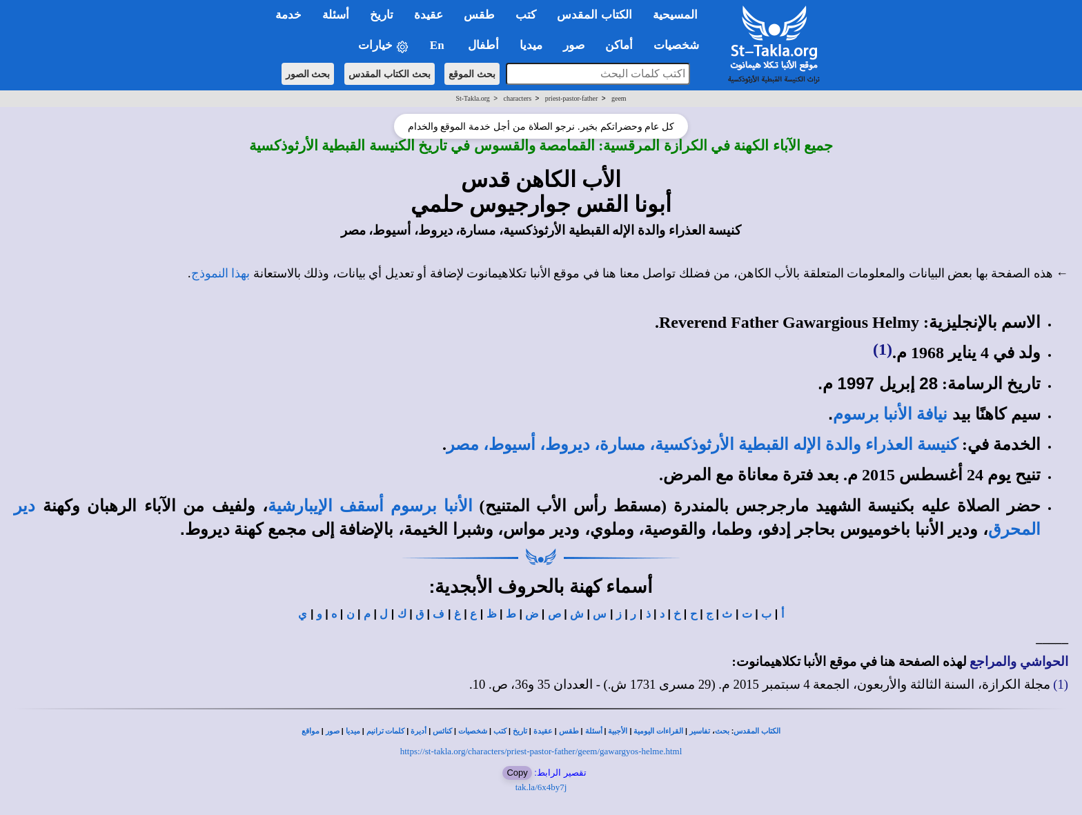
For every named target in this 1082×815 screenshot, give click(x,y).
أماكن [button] (619, 45)
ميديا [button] (531, 45)
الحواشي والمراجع (1019, 661)
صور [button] (573, 45)
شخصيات (472, 731)
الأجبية (617, 731)
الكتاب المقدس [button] (594, 14)
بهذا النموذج (220, 273)
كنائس (442, 731)
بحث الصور (308, 73)
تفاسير (699, 731)
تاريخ (520, 731)
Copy (516, 772)
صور (333, 731)
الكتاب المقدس (757, 731)
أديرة (418, 731)
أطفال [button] (483, 45)
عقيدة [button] (428, 14)
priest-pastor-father (571, 98)
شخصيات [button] (680, 45)
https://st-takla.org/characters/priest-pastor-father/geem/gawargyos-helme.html (541, 751)
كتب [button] (525, 14)
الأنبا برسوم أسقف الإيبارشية (370, 506)
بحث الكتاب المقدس (389, 73)
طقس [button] (479, 14)
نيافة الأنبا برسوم (890, 414)
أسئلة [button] (335, 14)
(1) (882, 349)
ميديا (353, 731)
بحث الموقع (472, 73)
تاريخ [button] (381, 14)
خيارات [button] (383, 46)
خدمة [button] (288, 14)
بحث (722, 731)
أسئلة (593, 731)
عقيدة (543, 731)
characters (518, 98)
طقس (569, 731)
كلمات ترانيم (385, 731)
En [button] (438, 45)
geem (619, 98)
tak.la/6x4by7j (541, 787)
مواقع (310, 731)
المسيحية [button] (675, 14)
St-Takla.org (472, 98)
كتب (499, 731)
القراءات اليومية (658, 731)
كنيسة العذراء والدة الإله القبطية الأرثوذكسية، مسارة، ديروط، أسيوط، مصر (702, 444)
